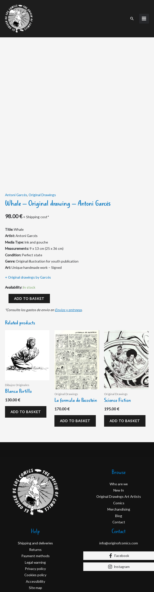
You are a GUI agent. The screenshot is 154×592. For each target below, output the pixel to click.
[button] (132, 16)
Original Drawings (42, 147)
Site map (35, 541)
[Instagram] (118, 520)
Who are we (119, 437)
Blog (118, 469)
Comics (118, 456)
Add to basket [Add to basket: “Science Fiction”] (126, 374)
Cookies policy (35, 528)
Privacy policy (35, 522)
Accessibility (35, 535)
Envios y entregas (68, 262)
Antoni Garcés (16, 147)
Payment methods (35, 509)
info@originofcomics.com (118, 497)
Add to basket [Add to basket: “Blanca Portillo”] (27, 365)
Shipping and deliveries (35, 497)
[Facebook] (118, 509)
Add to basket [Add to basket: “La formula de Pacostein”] (76, 374)
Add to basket (29, 251)
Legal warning (35, 516)
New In (118, 444)
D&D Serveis (45, 576)
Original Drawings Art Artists (118, 450)
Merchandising (118, 463)
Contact (118, 475)
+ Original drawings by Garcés (28, 229)
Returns (35, 503)
